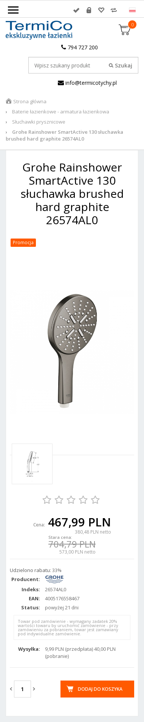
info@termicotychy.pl (87, 82)
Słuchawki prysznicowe (38, 121)
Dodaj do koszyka (100, 689)
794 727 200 (79, 47)
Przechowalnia (101, 10)
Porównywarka (114, 10)
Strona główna (29, 101)
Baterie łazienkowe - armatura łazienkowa (60, 111)
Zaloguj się (76, 10)
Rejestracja (89, 10)
